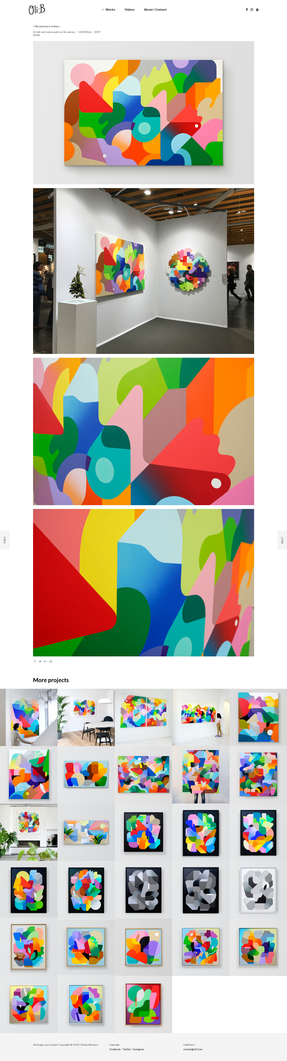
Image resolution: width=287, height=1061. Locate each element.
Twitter (127, 1049)
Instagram (138, 1049)
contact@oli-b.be (192, 1049)
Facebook (115, 1049)
